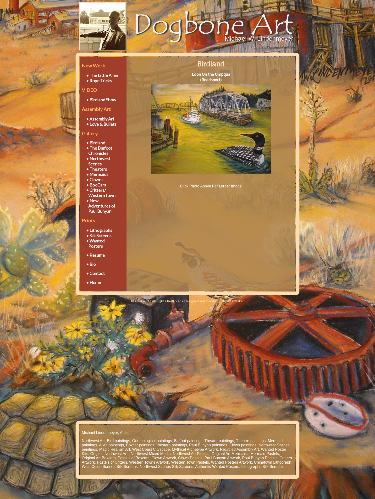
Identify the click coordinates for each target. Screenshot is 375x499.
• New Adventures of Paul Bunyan (98, 206)
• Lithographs (99, 230)
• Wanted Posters (93, 243)
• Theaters (96, 169)
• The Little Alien (102, 75)
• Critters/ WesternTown (99, 192)
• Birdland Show (101, 99)
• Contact (95, 273)
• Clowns (94, 179)
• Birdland (95, 142)
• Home (93, 282)
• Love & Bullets (101, 124)
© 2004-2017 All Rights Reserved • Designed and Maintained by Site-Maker (187, 301)
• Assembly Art (100, 118)
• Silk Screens (98, 235)
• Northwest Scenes (96, 161)
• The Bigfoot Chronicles (97, 150)
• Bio (91, 264)
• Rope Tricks (99, 80)
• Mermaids (97, 174)
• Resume (95, 255)
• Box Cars (96, 184)
